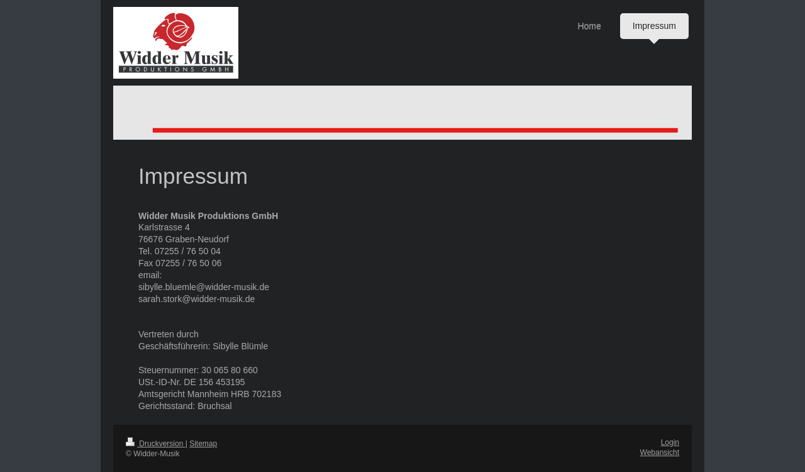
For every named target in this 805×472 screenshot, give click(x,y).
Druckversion (156, 443)
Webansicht (659, 452)
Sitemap (203, 443)
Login (670, 442)
